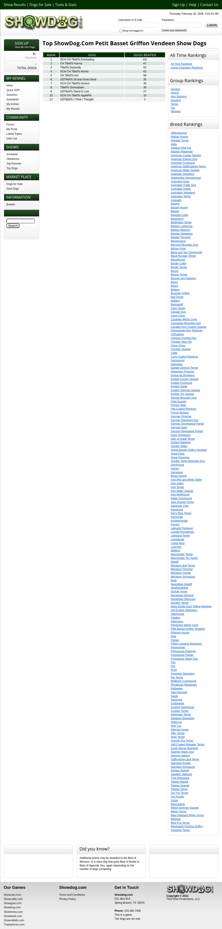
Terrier (174, 104)
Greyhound (177, 464)
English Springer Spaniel (185, 390)
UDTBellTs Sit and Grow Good (78, 79)
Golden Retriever (181, 442)
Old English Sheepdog (184, 610)
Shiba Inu (176, 722)
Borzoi (174, 271)
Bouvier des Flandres (183, 278)
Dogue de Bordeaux (183, 375)
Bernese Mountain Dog (184, 244)
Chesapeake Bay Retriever (187, 330)
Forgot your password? (174, 30)
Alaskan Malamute (182, 151)
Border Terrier (179, 267)
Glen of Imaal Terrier (183, 438)
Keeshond (177, 509)
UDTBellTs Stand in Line (74, 91)
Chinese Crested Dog (183, 338)
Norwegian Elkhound (183, 599)
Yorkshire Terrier (180, 830)
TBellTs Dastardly (70, 67)
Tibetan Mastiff (179, 781)
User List (11, 138)
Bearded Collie (179, 215)
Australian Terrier (181, 196)
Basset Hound (179, 207)
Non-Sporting (179, 96)
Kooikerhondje (179, 520)
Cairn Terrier (178, 308)
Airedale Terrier (180, 140)
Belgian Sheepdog (182, 233)
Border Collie (178, 263)
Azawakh (176, 200)
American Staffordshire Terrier (188, 166)
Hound (175, 92)
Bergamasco (178, 241)
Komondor (177, 517)
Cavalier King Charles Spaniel (188, 327)
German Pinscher (181, 416)
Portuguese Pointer (182, 655)
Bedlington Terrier (181, 222)
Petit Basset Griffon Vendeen (188, 628)
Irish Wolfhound (180, 494)
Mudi (174, 580)
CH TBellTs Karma (71, 63)
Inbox (9, 85)
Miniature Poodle (181, 572)
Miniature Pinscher (182, 569)
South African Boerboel (184, 748)
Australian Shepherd (183, 192)
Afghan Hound (179, 136)
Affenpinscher (179, 133)
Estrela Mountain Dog (183, 397)
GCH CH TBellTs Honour (74, 83)
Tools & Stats (66, 4)
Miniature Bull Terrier (183, 565)
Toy (173, 107)
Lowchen (176, 547)
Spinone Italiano (180, 755)
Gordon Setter (179, 446)
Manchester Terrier (182, 554)
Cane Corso (178, 315)
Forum (10, 124)
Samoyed (176, 699)
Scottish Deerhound (182, 707)
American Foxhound (183, 162)
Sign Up (178, 4)
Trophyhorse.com (14, 924)
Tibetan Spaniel (180, 785)
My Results (13, 108)
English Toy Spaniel (182, 394)
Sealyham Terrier (181, 714)
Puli (173, 666)
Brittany (175, 289)
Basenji (175, 203)
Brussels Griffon (180, 293)
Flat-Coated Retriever (183, 408)
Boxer (174, 282)
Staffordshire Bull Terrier (185, 759)
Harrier (175, 468)
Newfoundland (179, 587)
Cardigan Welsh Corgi (184, 319)
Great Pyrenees (180, 457)
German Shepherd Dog (184, 420)
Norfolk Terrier (179, 591)
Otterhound (177, 614)
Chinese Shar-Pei (181, 341)
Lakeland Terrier (180, 535)
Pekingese (177, 621)
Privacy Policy (67, 899)
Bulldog (175, 300)
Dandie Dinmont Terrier (184, 367)
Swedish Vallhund (181, 774)
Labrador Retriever (182, 528)
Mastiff (175, 561)
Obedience (12, 158)
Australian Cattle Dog (183, 185)
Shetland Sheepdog (182, 718)
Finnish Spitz (178, 405)
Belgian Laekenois (182, 226)
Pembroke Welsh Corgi (184, 625)
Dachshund (177, 360)
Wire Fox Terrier (180, 822)
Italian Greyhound (181, 498)
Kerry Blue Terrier (181, 513)
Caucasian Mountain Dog (186, 323)
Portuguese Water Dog (184, 658)
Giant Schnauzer (181, 435)
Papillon (175, 617)
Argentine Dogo (180, 181)
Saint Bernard (179, 692)
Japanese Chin (180, 505)
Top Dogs (12, 168)
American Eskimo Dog (184, 159)
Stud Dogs (12, 188)
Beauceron (177, 218)
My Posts (11, 129)
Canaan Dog (178, 311)
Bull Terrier (177, 297)
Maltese (175, 550)
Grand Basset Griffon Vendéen (189, 450)
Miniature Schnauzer (183, 576)
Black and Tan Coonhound (186, 252)
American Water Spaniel (185, 170)
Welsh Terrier (178, 811)
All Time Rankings (181, 63)
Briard (174, 285)
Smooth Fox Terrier (182, 740)
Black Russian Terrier (183, 256)
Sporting (176, 100)
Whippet (176, 819)
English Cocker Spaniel (184, 379)
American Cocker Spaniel (186, 155)
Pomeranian (178, 647)
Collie (174, 353)
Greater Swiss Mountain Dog (188, 461)
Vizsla (174, 800)
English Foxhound (181, 382)
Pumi (174, 669)
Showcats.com (12, 894)
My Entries (12, 104)
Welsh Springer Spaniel (185, 807)
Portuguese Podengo (183, 651)
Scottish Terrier (180, 711)
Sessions (11, 94)
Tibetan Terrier (179, 789)
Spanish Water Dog (182, 751)
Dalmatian (177, 364)
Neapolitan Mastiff (181, 584)
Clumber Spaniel (181, 349)
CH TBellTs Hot (69, 75)
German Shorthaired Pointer (187, 423)
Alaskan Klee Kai (181, 147)
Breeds (10, 204)
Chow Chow (178, 345)
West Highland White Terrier (187, 815)
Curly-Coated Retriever (184, 356)
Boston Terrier (179, 274)
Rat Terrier (177, 677)
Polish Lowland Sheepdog (186, 643)
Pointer (175, 640)
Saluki (174, 696)
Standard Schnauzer (183, 767)
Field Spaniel (178, 401)
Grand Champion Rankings (187, 67)
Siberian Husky (180, 729)
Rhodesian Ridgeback (184, 684)
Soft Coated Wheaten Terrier (188, 744)
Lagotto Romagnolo (182, 531)
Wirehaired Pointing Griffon (187, 826)
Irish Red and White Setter (186, 479)
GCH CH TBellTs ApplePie (75, 95)
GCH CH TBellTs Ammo (74, 71)
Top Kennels (13, 163)
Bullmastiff (177, 304)
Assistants (12, 99)
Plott (173, 636)
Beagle (175, 211)
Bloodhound (178, 259)
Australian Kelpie (181, 188)
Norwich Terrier (180, 602)
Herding (175, 89)
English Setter (179, 386)
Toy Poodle (177, 796)
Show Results (15, 4)
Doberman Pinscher (182, 371)
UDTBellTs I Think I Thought (76, 99)
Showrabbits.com (14, 920)
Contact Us (209, 4)
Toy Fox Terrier (179, 792)
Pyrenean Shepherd (183, 673)
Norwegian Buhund (182, 595)
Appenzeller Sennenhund (186, 177)
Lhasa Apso (178, 543)
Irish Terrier (177, 487)
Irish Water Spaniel (182, 491)
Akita (174, 144)
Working (176, 111)
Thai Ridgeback (180, 778)
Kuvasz (175, 524)
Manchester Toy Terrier (184, 558)
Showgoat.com (12, 903)
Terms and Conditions (72, 894)
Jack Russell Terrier (182, 502)
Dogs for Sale (40, 4)
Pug (173, 662)
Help (192, 4)
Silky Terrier (178, 733)
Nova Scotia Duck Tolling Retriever (191, 606)
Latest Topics (14, 133)
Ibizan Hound (179, 475)
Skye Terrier (178, 737)
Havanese (177, 472)
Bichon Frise (178, 248)
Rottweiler (177, 688)
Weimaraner (178, 804)
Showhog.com (12, 907)
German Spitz (179, 427)
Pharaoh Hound (180, 632)
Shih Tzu (176, 725)
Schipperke (177, 703)
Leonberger (177, 539)
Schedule (12, 154)
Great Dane (178, 453)
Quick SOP (13, 90)
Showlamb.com (13, 916)
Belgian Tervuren (181, 237)
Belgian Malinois (180, 230)
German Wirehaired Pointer (187, 431)
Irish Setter (177, 483)
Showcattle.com (13, 899)
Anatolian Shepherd (182, 174)
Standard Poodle (181, 763)
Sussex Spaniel (180, 770)
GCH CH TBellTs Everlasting (77, 59)
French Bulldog (180, 412)
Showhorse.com (13, 911)
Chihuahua (177, 334)
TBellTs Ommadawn (72, 87)
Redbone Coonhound (183, 681)
